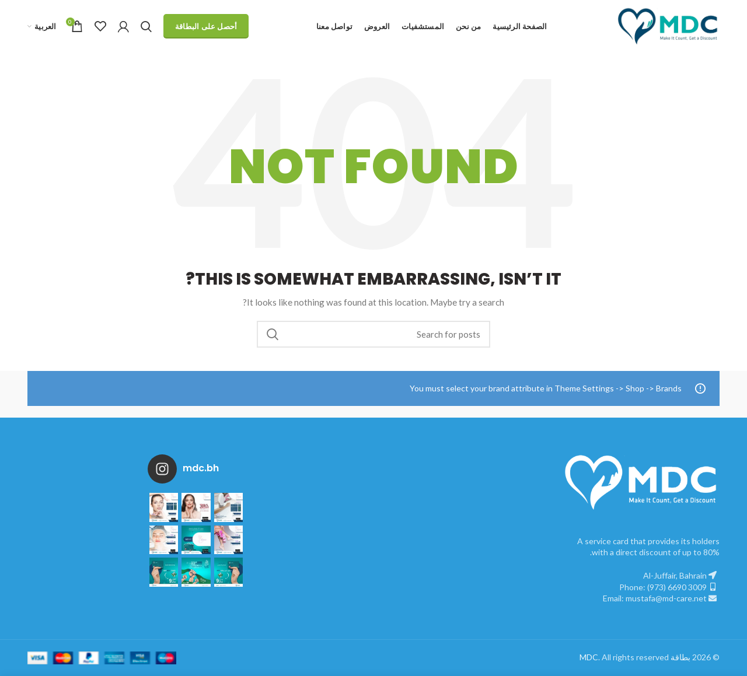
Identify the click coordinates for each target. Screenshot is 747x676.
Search (272, 334)
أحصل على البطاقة (206, 26)
